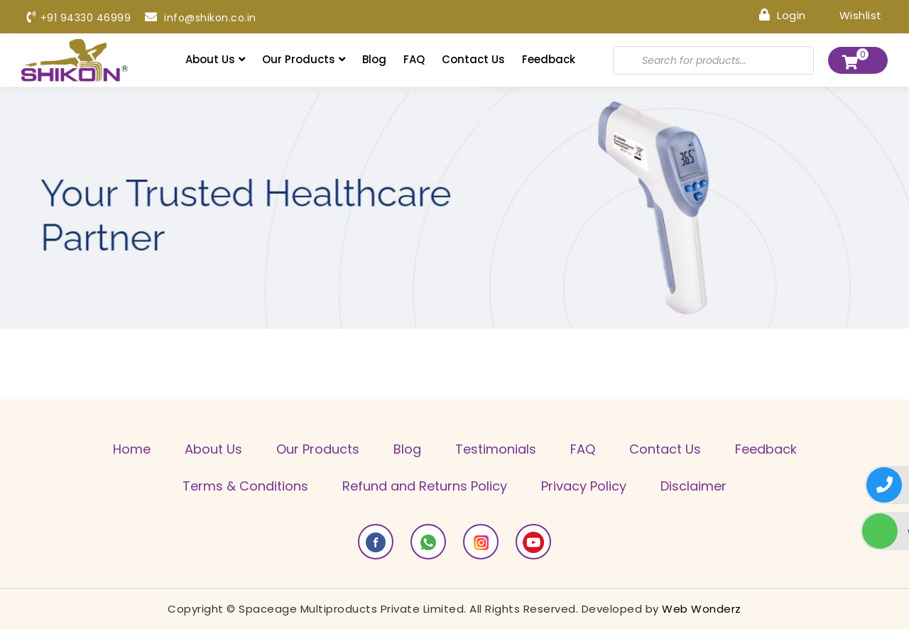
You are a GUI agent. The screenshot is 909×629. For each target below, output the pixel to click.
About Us (215, 59)
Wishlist (851, 15)
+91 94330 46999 (79, 18)
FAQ (414, 59)
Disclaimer (693, 486)
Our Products (303, 59)
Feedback (548, 59)
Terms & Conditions (245, 486)
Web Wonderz (701, 608)
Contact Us (473, 59)
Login (782, 15)
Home (132, 449)
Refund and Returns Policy (424, 486)
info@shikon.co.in (200, 18)
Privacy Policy (583, 486)
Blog (374, 59)
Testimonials (495, 449)
